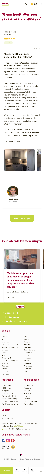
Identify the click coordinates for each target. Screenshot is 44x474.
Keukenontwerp (29, 385)
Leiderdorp (28, 347)
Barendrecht (6, 355)
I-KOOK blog (6, 388)
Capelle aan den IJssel (10, 360)
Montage (27, 391)
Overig (40, 470)
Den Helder (6, 368)
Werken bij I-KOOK (9, 396)
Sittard (8, 43)
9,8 (34, 4)
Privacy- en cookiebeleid (32, 459)
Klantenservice (7, 418)
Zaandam (27, 368)
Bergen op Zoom (8, 358)
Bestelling (27, 393)
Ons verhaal (6, 385)
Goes (25, 336)
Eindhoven (6, 371)
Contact (4, 415)
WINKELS (32, 470)
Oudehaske (28, 352)
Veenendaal (28, 366)
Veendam (27, 363)
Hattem (26, 339)
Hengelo (27, 342)
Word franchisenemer (10, 404)
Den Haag (5, 366)
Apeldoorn (5, 350)
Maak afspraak (6, 470)
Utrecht (26, 360)
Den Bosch (6, 363)
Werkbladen (28, 404)
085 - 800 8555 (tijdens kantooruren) (18, 429)
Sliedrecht (27, 358)
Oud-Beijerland (29, 350)
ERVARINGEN (24, 470)
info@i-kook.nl (19, 426)
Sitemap (22, 462)
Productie (27, 388)
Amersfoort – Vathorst (10, 344)
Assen (4, 352)
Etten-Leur (5, 374)
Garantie (27, 399)
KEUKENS (17, 470)
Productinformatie (30, 401)
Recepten (5, 391)
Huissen (27, 344)
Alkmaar (5, 336)
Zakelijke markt (7, 393)
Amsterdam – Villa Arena (11, 347)
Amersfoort (6, 342)
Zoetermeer (28, 371)
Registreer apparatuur (10, 401)
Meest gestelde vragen (10, 399)
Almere (4, 339)
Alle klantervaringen (22, 218)
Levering (27, 396)
